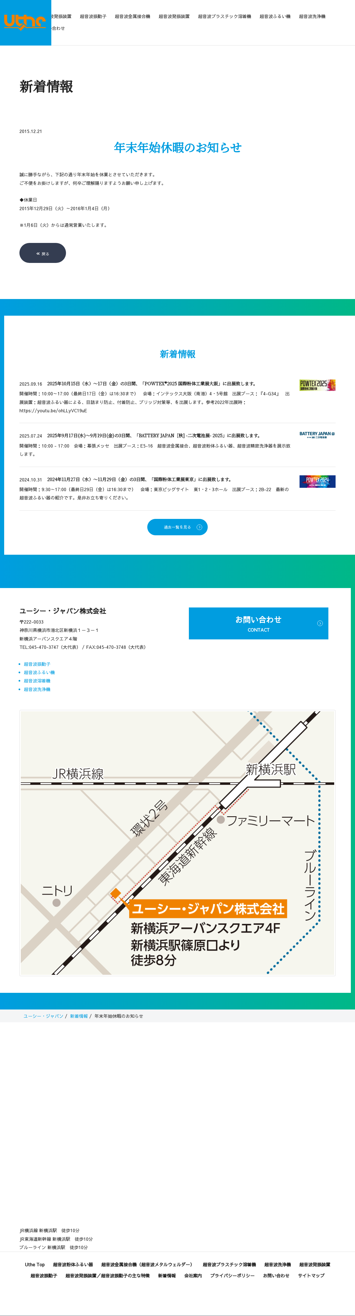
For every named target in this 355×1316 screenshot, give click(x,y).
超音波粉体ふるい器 (73, 1253)
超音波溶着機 (37, 670)
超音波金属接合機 (132, 16)
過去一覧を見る (177, 516)
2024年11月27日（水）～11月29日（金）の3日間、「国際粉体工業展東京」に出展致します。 (140, 468)
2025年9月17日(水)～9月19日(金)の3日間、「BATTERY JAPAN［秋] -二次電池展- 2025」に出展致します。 (154, 424)
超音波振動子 (93, 16)
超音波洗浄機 (312, 16)
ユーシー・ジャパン (44, 1005)
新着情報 (79, 1005)
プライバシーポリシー (232, 1265)
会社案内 (193, 1265)
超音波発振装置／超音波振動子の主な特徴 (107, 1265)
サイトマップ (311, 1265)
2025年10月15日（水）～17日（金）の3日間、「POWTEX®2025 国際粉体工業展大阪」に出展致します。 (152, 373)
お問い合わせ (52, 28)
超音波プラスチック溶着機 (224, 16)
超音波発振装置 (56, 16)
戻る (42, 242)
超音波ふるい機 (275, 16)
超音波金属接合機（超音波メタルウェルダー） (147, 1253)
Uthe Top (35, 1253)
